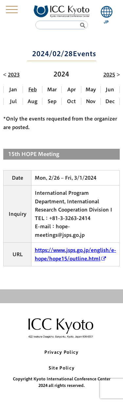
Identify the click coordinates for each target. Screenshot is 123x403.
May (91, 89)
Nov (90, 101)
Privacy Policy (61, 352)
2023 (14, 74)
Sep (52, 101)
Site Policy (61, 368)
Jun (110, 89)
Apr (71, 89)
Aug (32, 101)
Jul (13, 101)
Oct (71, 101)
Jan (13, 89)
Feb (32, 89)
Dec (110, 101)
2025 (109, 74)
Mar (52, 89)
